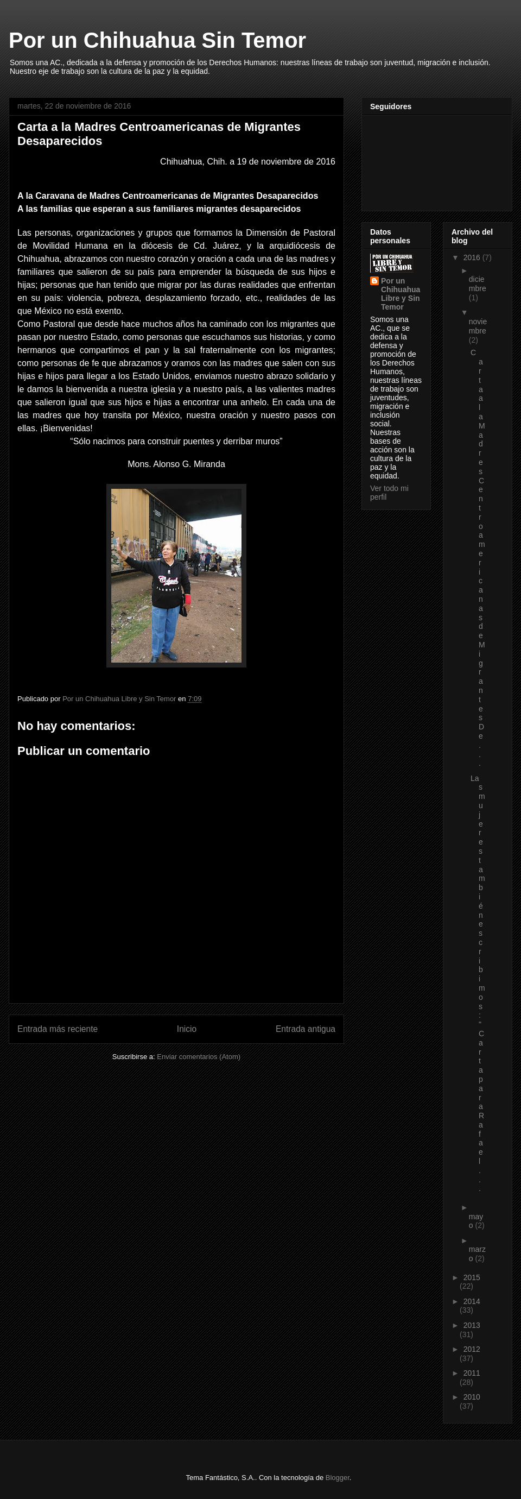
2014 (471, 1301)
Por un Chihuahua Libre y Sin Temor (400, 293)
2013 (471, 1325)
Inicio (186, 1029)
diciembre (477, 284)
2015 (471, 1277)
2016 (472, 257)
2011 (471, 1373)
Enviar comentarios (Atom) (198, 1057)
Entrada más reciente (57, 1029)
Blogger (338, 1477)
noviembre (478, 326)
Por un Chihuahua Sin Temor (157, 40)
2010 (471, 1397)
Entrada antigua (305, 1029)
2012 (471, 1349)
